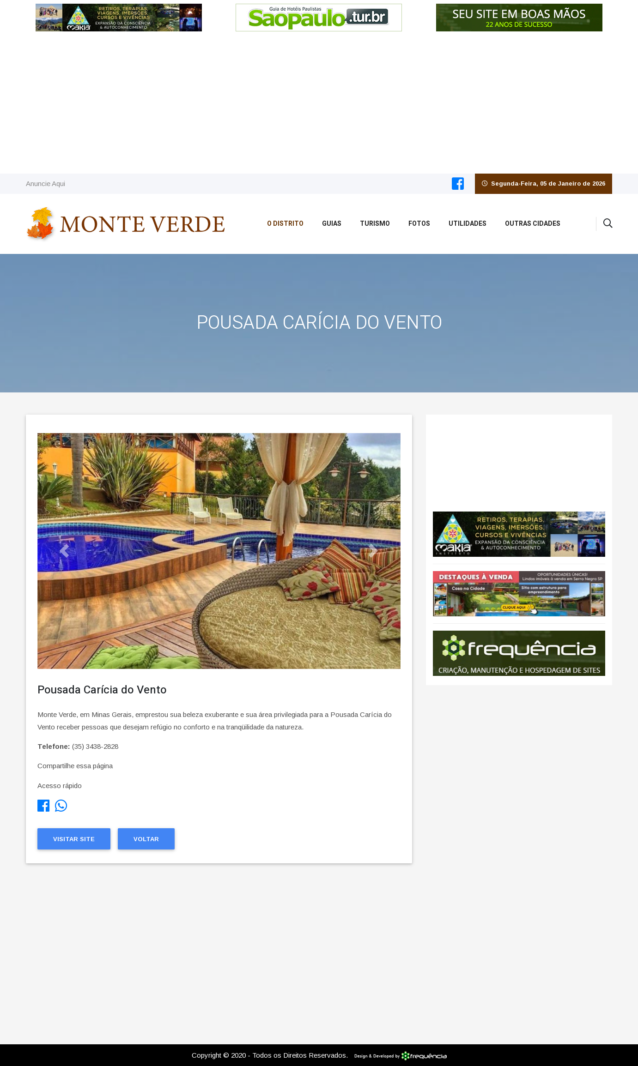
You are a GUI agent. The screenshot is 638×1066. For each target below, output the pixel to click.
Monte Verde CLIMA (519, 458)
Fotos (419, 224)
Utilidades (467, 224)
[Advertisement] (319, 104)
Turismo (375, 224)
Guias (331, 224)
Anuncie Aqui (45, 183)
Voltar (146, 839)
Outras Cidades (532, 224)
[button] (64, 551)
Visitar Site (74, 839)
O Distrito (285, 224)
